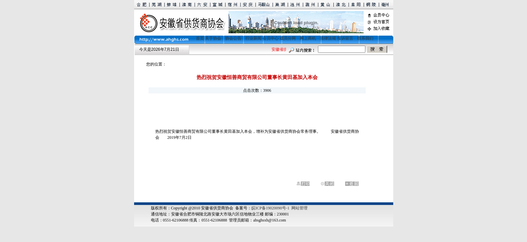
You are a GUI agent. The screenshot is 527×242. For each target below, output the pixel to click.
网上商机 (308, 38)
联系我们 (365, 38)
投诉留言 (345, 38)
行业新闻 (253, 38)
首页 (198, 38)
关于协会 (213, 38)
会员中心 (270, 38)
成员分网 (288, 38)
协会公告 (233, 38)
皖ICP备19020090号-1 (270, 208)
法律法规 (328, 38)
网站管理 (299, 208)
